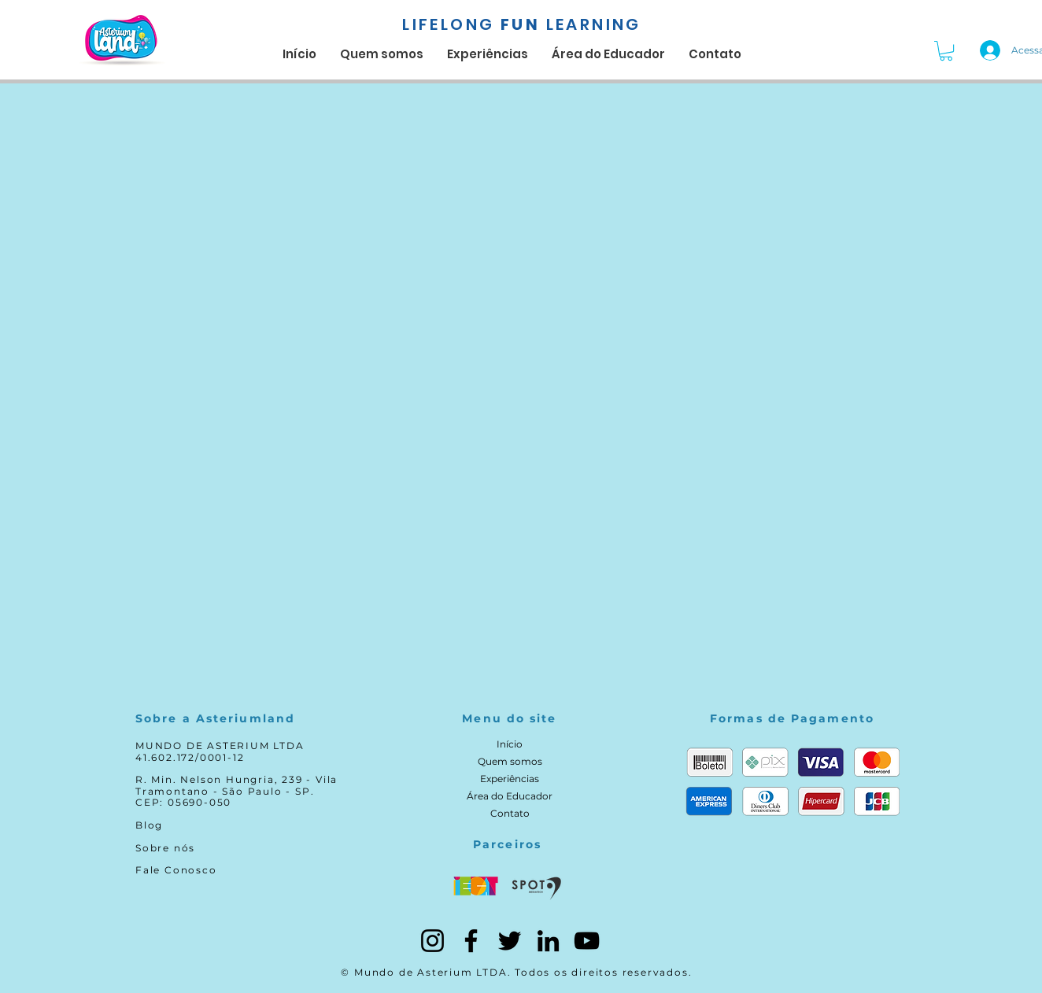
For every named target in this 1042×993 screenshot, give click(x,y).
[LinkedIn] (548, 940)
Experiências (509, 778)
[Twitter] (509, 940)
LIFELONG (448, 24)
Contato (510, 813)
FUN (520, 24)
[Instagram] (432, 940)
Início (510, 744)
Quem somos (510, 761)
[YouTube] (586, 940)
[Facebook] (471, 940)
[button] (946, 51)
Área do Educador (509, 796)
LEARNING (593, 24)
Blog (149, 825)
